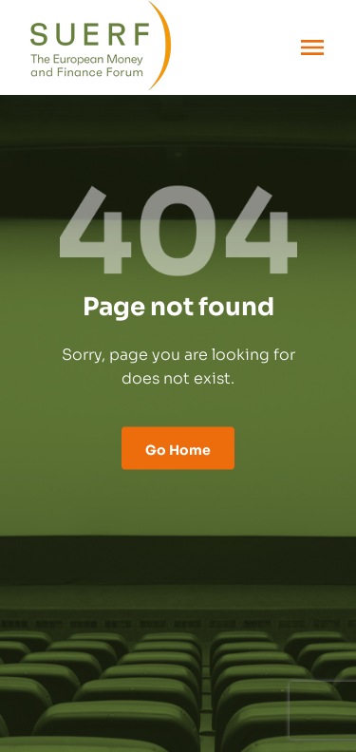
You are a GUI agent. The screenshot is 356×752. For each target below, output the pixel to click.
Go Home (178, 448)
